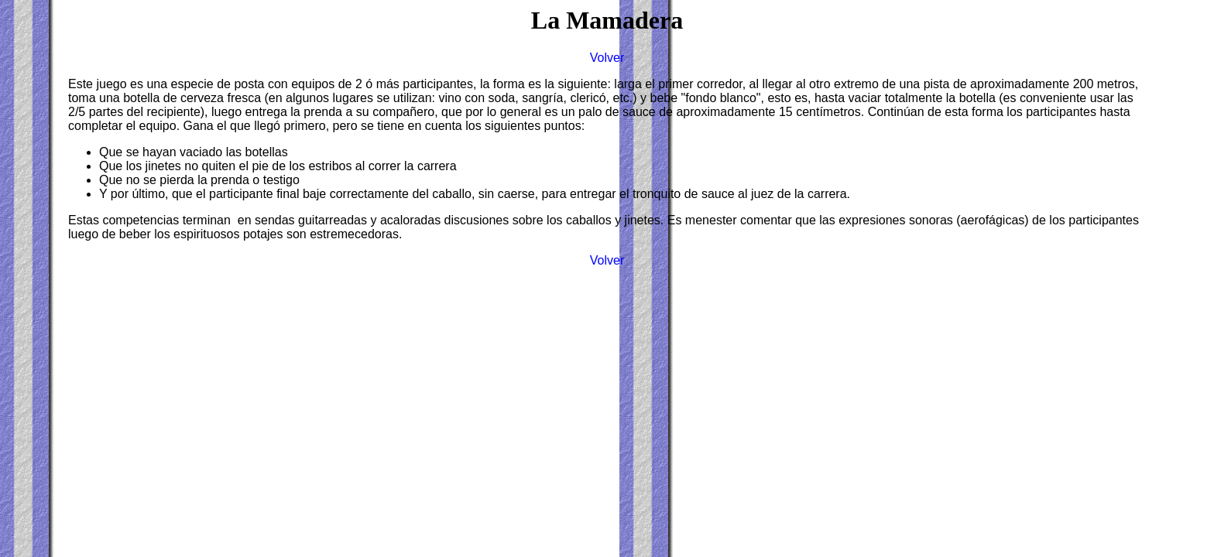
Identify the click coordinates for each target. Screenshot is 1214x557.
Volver (607, 57)
